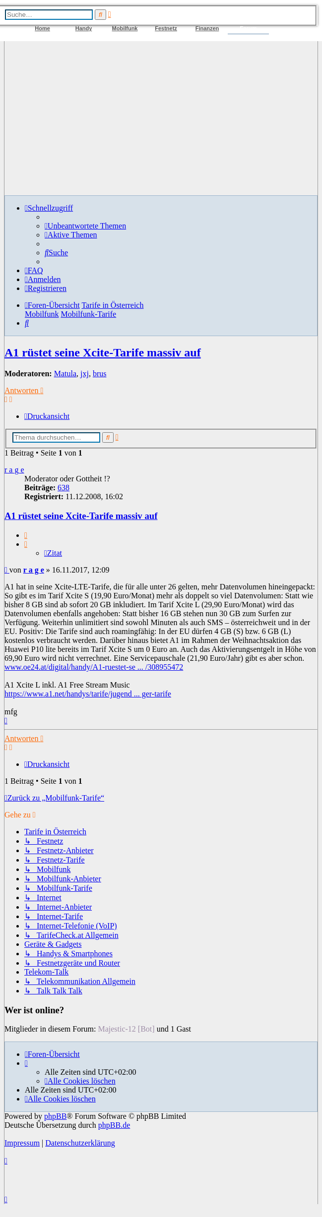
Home (42, 28)
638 (63, 487)
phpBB (55, 1116)
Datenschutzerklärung (80, 1143)
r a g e (14, 469)
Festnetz (166, 28)
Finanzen (207, 28)
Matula (65, 373)
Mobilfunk (125, 28)
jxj (84, 373)
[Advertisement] (161, 118)
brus (100, 373)
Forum (248, 28)
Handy (83, 28)
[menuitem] (85, 226)
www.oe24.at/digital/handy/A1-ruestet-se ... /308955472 (93, 667)
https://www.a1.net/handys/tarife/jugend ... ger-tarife (87, 694)
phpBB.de (114, 1125)
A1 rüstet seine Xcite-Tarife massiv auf (102, 352)
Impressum (22, 1143)
